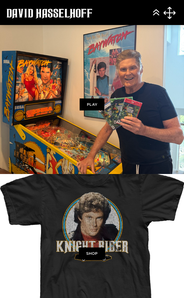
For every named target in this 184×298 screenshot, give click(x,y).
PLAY (92, 104)
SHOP (92, 253)
